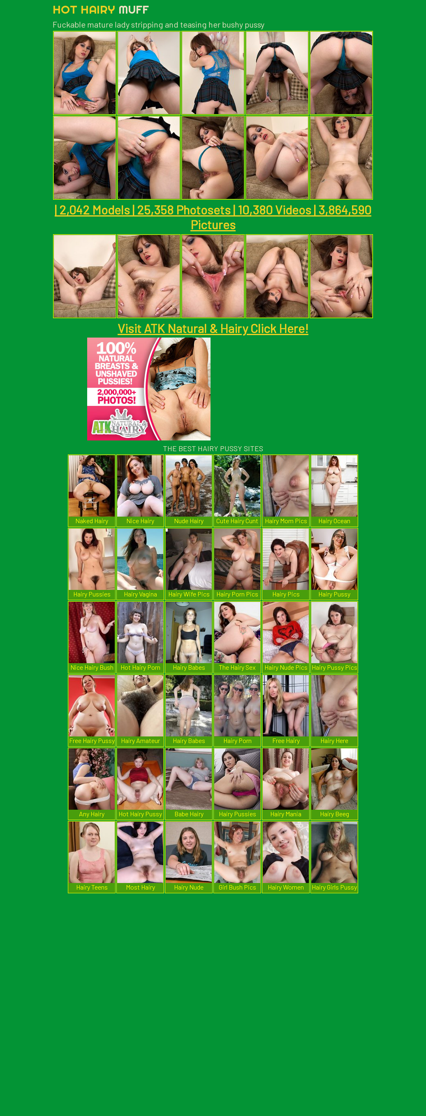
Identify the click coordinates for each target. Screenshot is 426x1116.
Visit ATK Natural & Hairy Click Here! (213, 328)
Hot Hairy (101, 9)
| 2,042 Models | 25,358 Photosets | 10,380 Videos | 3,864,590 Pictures (213, 217)
